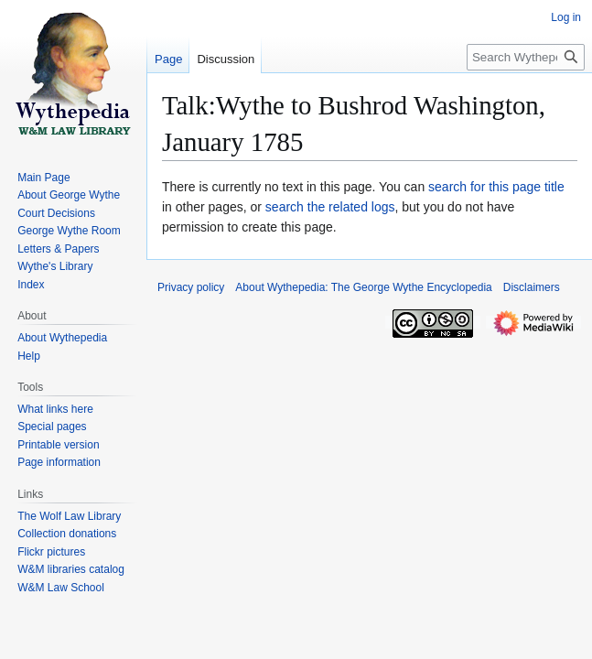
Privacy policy (190, 287)
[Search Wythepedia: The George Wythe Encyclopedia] (526, 57)
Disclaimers (531, 287)
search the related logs (330, 207)
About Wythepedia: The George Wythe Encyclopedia (363, 287)
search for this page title (496, 186)
